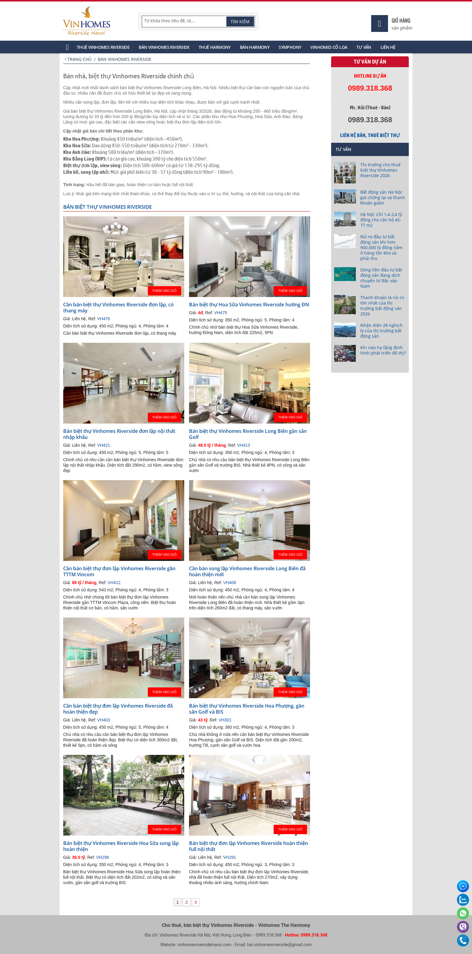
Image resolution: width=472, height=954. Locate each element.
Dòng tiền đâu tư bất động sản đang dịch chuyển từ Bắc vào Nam (381, 278)
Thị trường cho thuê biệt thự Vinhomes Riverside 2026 (380, 170)
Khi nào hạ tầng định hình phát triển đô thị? (383, 350)
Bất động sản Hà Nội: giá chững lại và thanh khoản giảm (382, 197)
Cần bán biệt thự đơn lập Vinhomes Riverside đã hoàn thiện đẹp (118, 708)
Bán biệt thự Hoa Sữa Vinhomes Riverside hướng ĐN (249, 304)
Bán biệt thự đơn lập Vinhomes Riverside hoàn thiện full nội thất (248, 846)
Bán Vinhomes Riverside (164, 47)
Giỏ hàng (401, 20)
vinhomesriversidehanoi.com (204, 944)
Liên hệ (388, 47)
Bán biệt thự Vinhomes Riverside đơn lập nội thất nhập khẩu (119, 434)
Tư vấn (363, 47)
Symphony (290, 47)
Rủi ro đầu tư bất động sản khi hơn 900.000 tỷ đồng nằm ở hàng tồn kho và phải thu (381, 247)
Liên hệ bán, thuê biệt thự (370, 135)
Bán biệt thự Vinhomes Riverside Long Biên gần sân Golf (248, 434)
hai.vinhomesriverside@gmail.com (279, 944)
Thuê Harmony (215, 47)
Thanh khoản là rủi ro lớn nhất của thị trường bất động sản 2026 (382, 306)
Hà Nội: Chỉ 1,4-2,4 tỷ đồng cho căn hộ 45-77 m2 (381, 219)
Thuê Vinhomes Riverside (103, 47)
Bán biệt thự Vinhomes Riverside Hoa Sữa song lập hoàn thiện (121, 846)
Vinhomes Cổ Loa (328, 47)
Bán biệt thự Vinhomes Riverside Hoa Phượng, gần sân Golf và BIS (246, 708)
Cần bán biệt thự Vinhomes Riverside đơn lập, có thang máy (118, 307)
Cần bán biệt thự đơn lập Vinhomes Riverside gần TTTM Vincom (119, 571)
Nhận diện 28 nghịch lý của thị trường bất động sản (381, 330)
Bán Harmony (254, 47)
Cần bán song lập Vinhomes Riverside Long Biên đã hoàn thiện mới (247, 571)
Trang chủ (79, 59)
